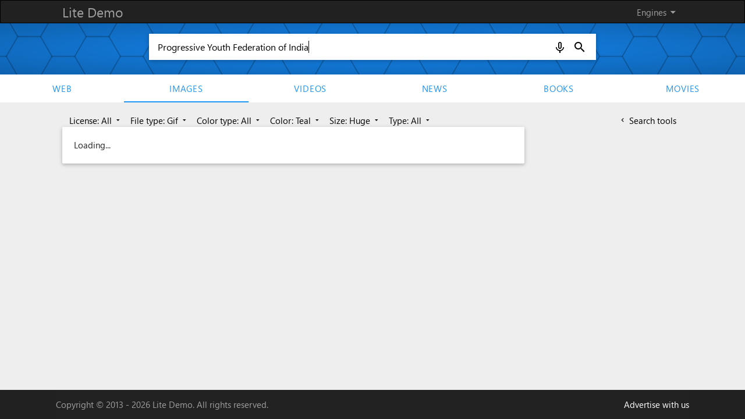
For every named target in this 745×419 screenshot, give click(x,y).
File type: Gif (159, 120)
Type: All (410, 120)
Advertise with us (656, 404)
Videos (310, 88)
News (435, 88)
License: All (95, 120)
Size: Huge (355, 120)
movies (683, 88)
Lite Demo (92, 12)
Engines (658, 12)
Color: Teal (295, 120)
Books (559, 88)
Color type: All (229, 120)
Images (186, 88)
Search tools (647, 120)
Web (62, 88)
